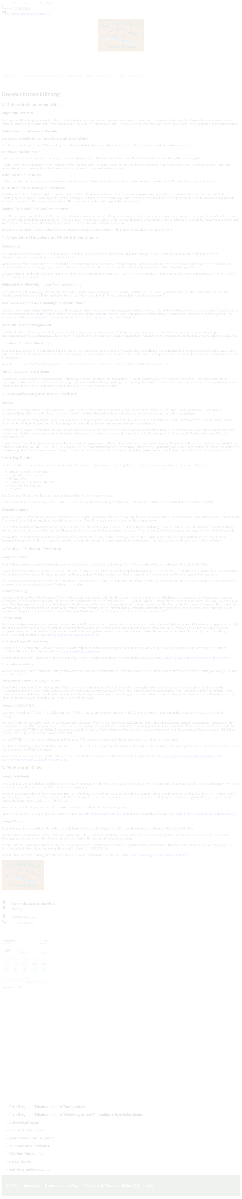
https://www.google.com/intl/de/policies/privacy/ (187, 756)
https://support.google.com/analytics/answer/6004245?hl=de (194, 657)
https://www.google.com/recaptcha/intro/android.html (34, 759)
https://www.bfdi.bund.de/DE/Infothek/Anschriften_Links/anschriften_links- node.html (81, 317)
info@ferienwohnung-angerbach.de (26, 14)
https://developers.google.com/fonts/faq (102, 813)
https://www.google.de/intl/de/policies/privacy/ (159, 855)
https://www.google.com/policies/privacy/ (209, 813)
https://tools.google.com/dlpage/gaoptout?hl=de (69, 634)
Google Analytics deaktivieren (81, 651)
